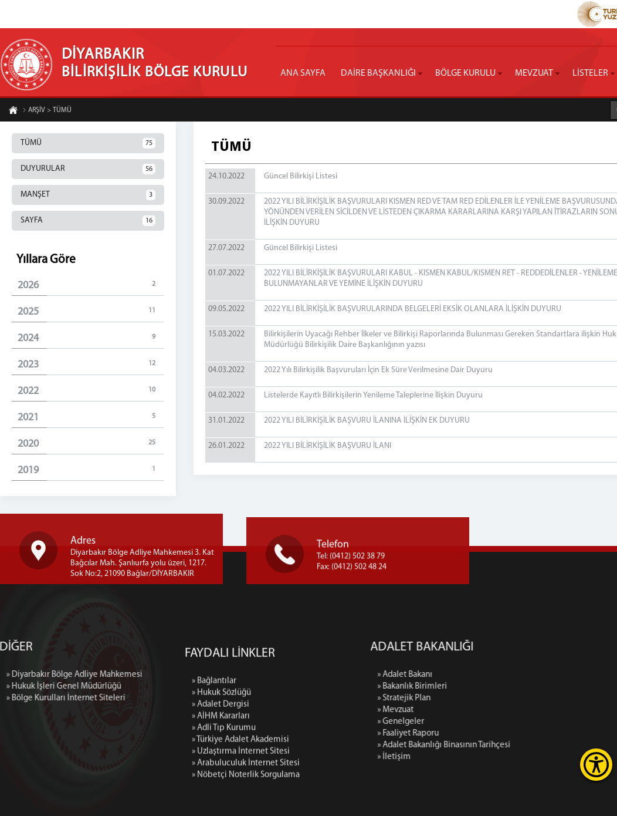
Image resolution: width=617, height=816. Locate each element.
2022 (91, 391)
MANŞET (88, 195)
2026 (91, 285)
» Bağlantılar (214, 762)
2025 (91, 311)
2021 (91, 417)
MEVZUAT (534, 73)
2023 (91, 364)
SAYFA (88, 220)
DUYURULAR (88, 169)
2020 (91, 443)
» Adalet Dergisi (220, 786)
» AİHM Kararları (221, 798)
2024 (91, 338)
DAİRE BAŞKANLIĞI (378, 73)
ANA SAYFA (303, 73)
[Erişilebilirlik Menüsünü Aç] (596, 764)
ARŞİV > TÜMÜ (47, 110)
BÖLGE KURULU (465, 73)
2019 (91, 470)
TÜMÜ (88, 143)
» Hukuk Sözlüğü (221, 774)
